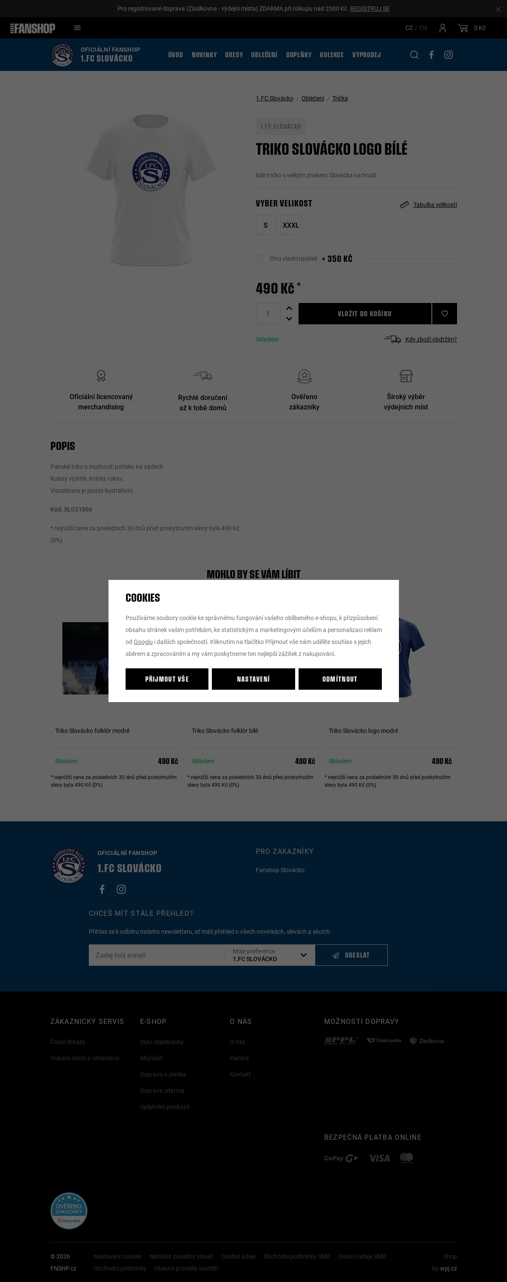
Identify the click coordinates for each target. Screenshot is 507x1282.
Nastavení (253, 679)
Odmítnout (340, 679)
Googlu (143, 642)
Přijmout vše (167, 679)
